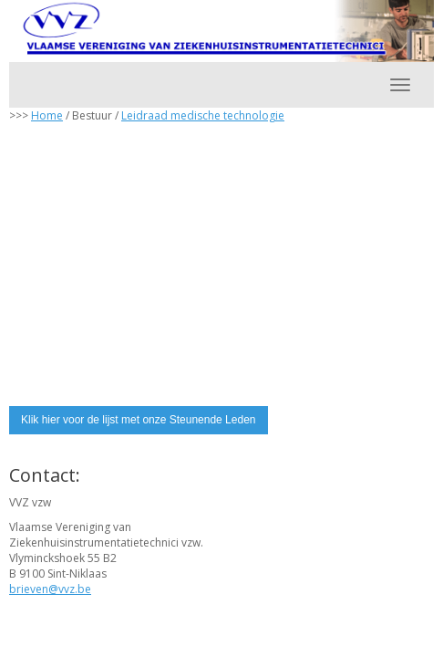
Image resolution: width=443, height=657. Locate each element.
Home (47, 115)
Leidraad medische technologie (202, 115)
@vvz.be (50, 589)
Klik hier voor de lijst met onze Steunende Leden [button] (138, 419)
